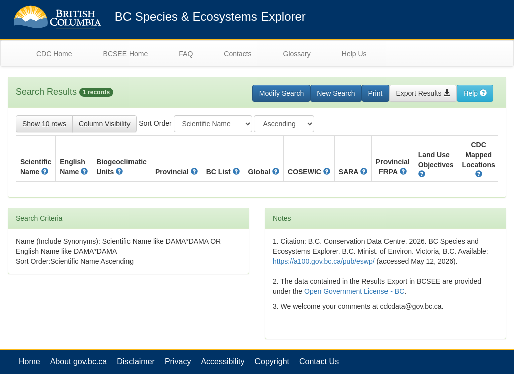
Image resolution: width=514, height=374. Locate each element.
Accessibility (222, 361)
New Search (336, 93)
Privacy (178, 361)
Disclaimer (136, 361)
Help (475, 93)
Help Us (354, 54)
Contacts (237, 54)
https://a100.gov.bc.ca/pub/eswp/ (324, 261)
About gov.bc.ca (78, 361)
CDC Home (54, 54)
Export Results (423, 93)
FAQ (186, 54)
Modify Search (281, 93)
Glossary (297, 54)
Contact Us (319, 361)
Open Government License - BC (354, 291)
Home (29, 361)
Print (375, 93)
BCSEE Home (125, 54)
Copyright (272, 361)
